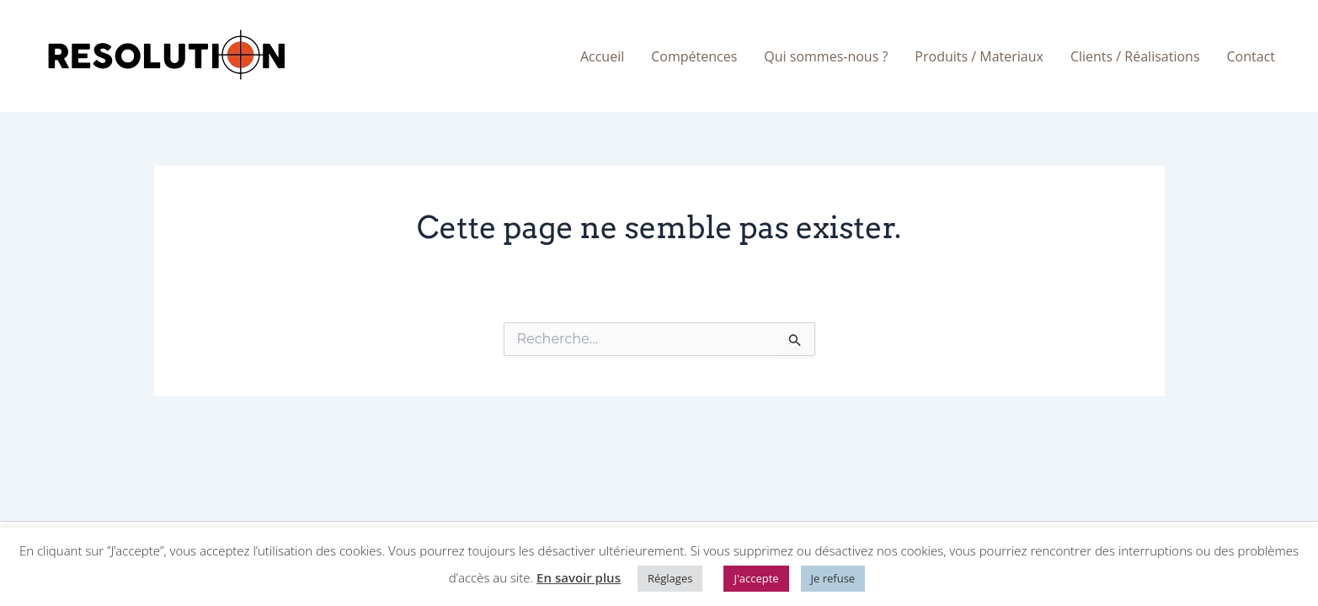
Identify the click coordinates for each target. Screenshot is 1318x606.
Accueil (602, 56)
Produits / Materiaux (979, 56)
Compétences (694, 56)
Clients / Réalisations (1135, 56)
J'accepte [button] (756, 578)
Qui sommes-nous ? (826, 56)
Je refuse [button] (833, 578)
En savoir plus (578, 577)
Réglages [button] (670, 578)
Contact (1251, 56)
